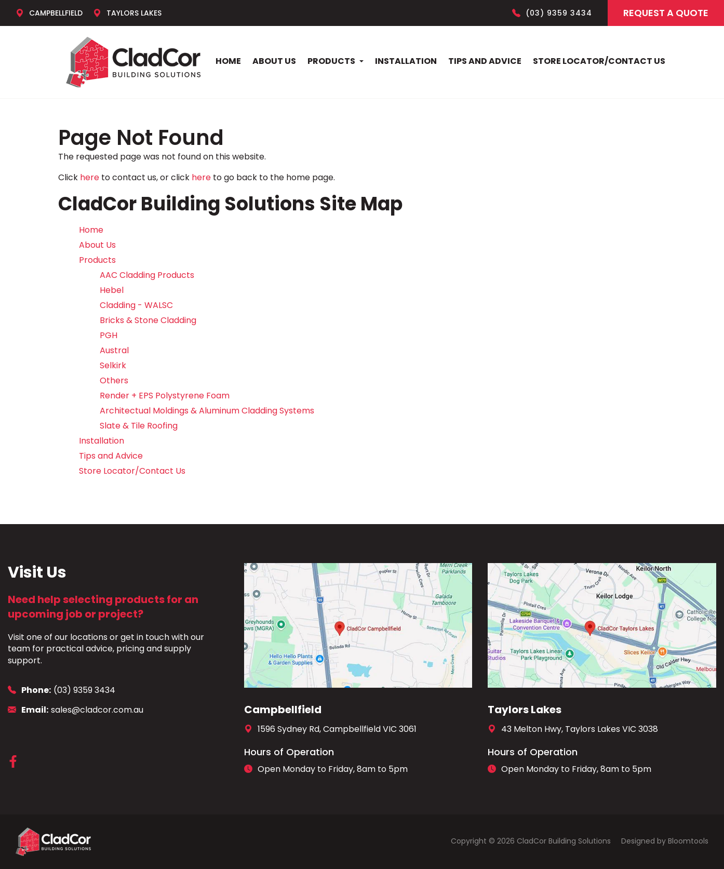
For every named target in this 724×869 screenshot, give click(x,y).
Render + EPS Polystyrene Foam (165, 396)
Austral (114, 350)
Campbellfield (49, 13)
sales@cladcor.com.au (75, 710)
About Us (274, 61)
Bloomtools (688, 841)
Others (114, 380)
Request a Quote (665, 12)
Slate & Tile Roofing (139, 426)
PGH (108, 335)
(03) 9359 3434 (552, 13)
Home (228, 61)
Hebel (112, 290)
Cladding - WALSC (136, 305)
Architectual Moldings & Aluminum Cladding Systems (207, 411)
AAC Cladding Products (147, 275)
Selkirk (113, 365)
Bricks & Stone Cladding (148, 320)
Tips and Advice (484, 61)
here (89, 177)
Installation (406, 61)
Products (331, 61)
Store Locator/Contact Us (599, 61)
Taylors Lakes (127, 13)
